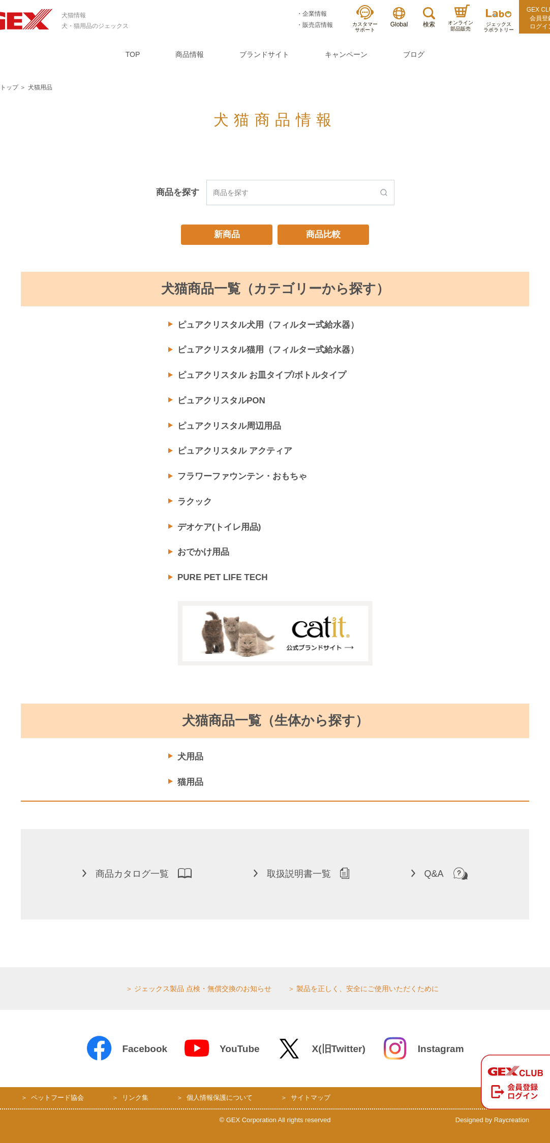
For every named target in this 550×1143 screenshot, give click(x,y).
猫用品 (190, 782)
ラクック (194, 501)
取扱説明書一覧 (301, 873)
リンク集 (135, 1097)
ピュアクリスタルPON (221, 400)
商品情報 (189, 54)
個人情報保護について (220, 1097)
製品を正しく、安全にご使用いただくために (367, 989)
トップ (9, 87)
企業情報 (314, 13)
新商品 (227, 234)
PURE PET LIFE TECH (222, 577)
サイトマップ (310, 1097)
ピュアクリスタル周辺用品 (229, 426)
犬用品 (190, 756)
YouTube (221, 1048)
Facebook (126, 1048)
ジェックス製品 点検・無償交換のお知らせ (202, 989)
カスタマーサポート (365, 19)
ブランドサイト (264, 54)
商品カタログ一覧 (137, 873)
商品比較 (323, 234)
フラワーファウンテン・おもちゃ (242, 476)
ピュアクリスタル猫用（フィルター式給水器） (268, 350)
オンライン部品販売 (460, 18)
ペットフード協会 (57, 1097)
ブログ (413, 54)
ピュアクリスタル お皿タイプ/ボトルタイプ (261, 375)
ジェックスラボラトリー (498, 21)
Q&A (439, 873)
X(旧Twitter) (320, 1048)
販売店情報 (317, 24)
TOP (133, 54)
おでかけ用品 (203, 552)
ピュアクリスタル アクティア (234, 451)
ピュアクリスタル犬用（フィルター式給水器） (268, 325)
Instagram (423, 1048)
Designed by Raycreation (492, 1120)
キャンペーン (346, 54)
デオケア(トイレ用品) (219, 527)
